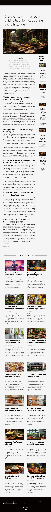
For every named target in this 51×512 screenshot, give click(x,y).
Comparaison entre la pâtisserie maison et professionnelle (13, 376)
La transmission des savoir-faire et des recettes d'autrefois (19, 66)
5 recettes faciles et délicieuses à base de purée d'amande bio (12, 478)
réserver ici (29, 214)
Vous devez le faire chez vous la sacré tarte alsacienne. (42, 137)
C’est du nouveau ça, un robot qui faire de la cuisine (43, 111)
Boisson (25, 505)
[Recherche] (8, 502)
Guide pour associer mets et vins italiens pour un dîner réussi (36, 342)
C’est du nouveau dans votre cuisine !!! (42, 71)
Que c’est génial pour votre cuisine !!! (42, 159)
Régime (25, 503)
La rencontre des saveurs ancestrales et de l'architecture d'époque (19, 64)
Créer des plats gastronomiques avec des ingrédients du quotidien (36, 275)
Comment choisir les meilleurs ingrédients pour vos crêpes (35, 309)
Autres (25, 509)
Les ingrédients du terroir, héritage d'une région (19, 62)
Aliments (25, 507)
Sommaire (20, 58)
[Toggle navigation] (3, 2)
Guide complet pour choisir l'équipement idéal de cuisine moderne (14, 342)
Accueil (4, 9)
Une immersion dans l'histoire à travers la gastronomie (18, 60)
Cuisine (9, 9)
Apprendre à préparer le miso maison (14, 443)
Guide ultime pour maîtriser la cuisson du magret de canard (13, 410)
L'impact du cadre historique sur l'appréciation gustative (19, 68)
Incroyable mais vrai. (42, 90)
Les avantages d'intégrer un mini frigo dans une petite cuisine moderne (36, 444)
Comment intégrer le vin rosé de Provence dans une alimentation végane (36, 478)
